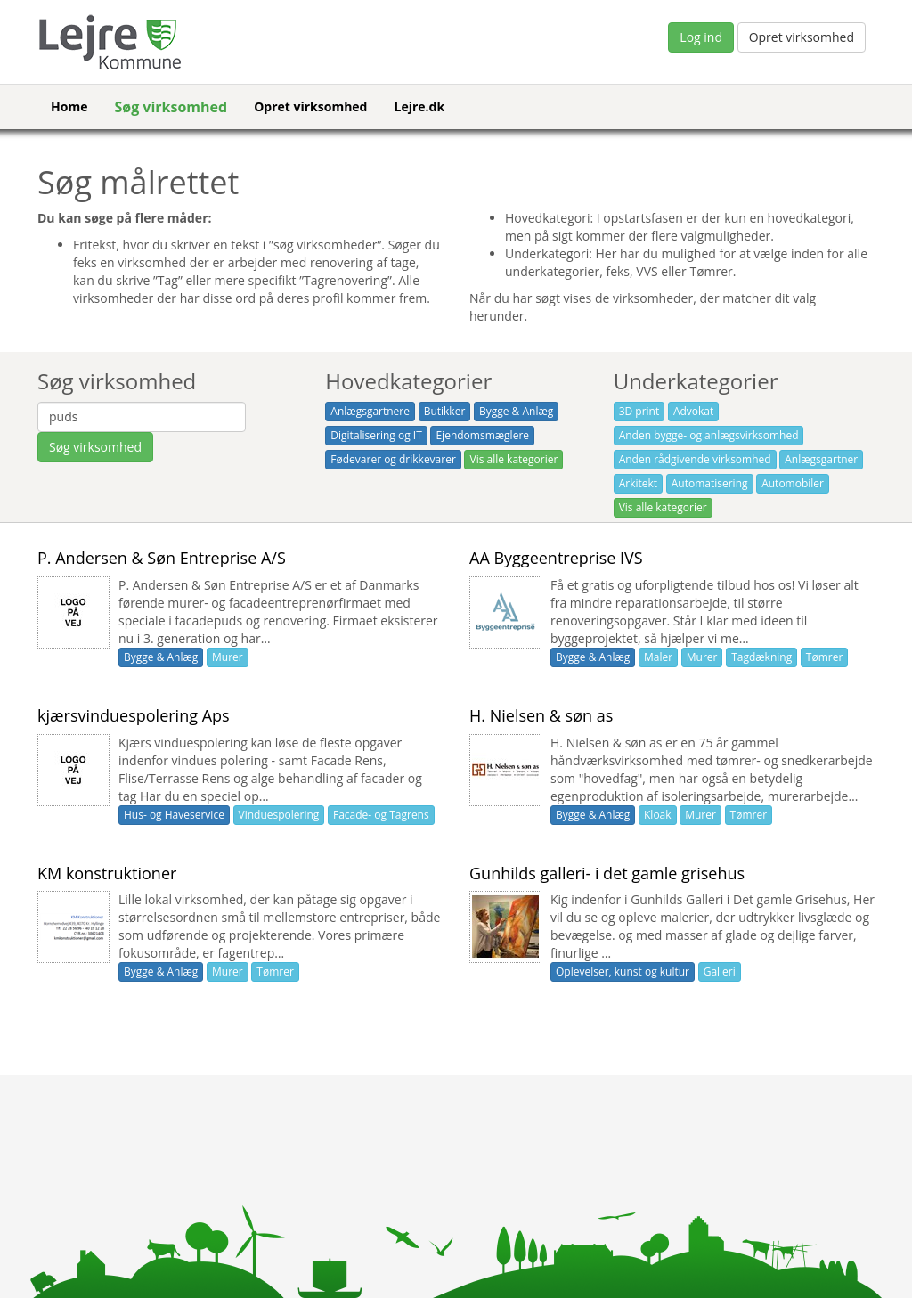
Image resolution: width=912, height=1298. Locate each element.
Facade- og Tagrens (381, 814)
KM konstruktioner (106, 873)
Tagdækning (761, 657)
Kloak (658, 814)
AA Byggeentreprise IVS (556, 557)
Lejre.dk (419, 106)
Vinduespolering (279, 814)
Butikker (445, 411)
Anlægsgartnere (370, 411)
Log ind (701, 37)
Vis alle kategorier (513, 459)
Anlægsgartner (821, 459)
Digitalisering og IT (375, 435)
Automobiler (792, 483)
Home (69, 106)
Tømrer (824, 657)
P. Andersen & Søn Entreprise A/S (161, 557)
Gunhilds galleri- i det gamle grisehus (607, 873)
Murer (227, 657)
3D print (639, 411)
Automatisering (710, 483)
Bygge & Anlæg (516, 411)
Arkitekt (638, 483)
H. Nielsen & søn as (541, 715)
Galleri (720, 971)
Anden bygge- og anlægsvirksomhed (709, 435)
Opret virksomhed (801, 37)
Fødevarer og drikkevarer (393, 459)
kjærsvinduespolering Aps (133, 715)
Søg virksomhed (170, 107)
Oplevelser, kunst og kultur (622, 971)
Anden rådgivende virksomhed (695, 459)
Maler (658, 657)
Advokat (693, 411)
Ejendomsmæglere (482, 435)
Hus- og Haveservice (174, 814)
